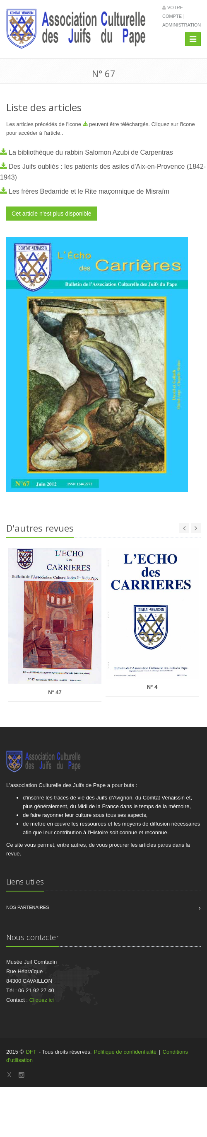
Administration (181, 24)
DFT (31, 1052)
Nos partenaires (27, 907)
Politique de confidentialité (125, 1052)
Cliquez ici (41, 1000)
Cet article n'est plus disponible (51, 213)
